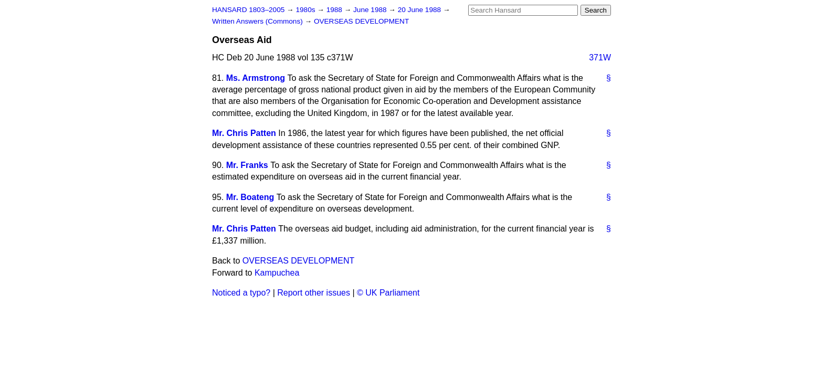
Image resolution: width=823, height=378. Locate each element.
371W (600, 57)
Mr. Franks (247, 165)
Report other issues (313, 292)
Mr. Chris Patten (244, 133)
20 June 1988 (420, 10)
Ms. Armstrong (255, 78)
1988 (335, 10)
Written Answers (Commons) (258, 21)
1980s (306, 10)
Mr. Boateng (250, 197)
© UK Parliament (388, 292)
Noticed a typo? (241, 292)
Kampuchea (277, 272)
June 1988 (370, 10)
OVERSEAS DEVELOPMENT (361, 21)
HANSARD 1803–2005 (248, 10)
